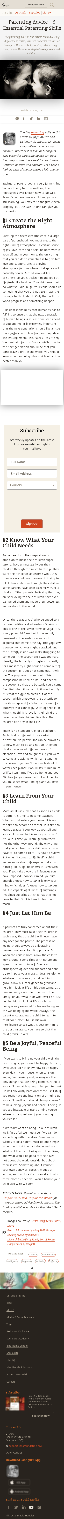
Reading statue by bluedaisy (23, 1235)
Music (10, 1310)
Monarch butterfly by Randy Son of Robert (31, 1239)
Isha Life (11, 1360)
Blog (9, 1303)
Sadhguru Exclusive (17, 1331)
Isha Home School (17, 1346)
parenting (37, 132)
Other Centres (14, 1452)
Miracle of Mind (15, 1295)
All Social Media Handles (20, 1515)
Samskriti (12, 1353)
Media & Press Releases (20, 1317)
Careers (10, 1381)
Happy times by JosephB (21, 1244)
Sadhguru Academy (17, 1338)
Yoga (9, 1324)
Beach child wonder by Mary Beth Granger (31, 1230)
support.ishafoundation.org (25, 1446)
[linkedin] (38, 118)
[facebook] (23, 118)
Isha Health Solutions (19, 1367)
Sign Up (32, 524)
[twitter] (31, 118)
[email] (46, 118)
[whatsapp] (17, 118)
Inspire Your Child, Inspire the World (27, 1198)
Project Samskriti (16, 1374)
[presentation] (32, 516)
